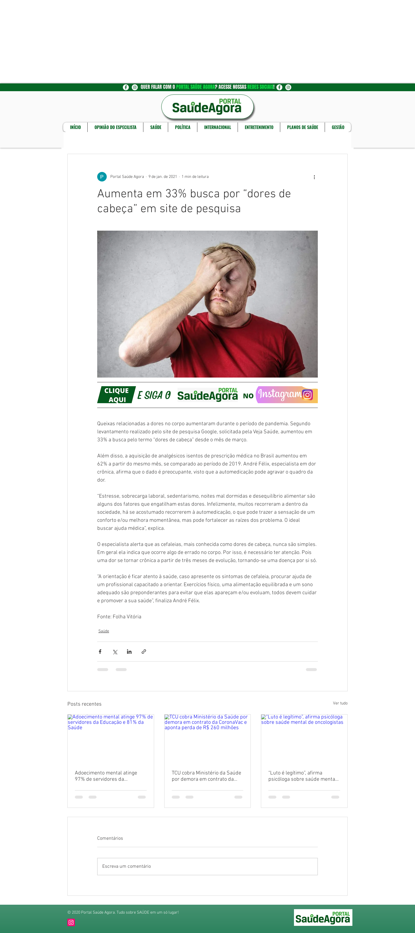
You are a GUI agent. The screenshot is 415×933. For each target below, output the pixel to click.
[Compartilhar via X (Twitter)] (114, 651)
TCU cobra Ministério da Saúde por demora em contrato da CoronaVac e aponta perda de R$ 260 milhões (206, 776)
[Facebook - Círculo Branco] (126, 87)
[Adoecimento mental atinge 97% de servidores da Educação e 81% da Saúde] (111, 739)
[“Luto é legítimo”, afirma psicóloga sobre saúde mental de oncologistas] (304, 739)
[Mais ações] (314, 176)
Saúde (103, 631)
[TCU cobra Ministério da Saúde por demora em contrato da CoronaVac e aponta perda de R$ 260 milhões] (208, 739)
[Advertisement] (179, 41)
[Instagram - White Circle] (135, 87)
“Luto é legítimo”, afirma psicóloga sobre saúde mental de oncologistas (302, 776)
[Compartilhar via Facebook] (100, 651)
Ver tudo (340, 703)
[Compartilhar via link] (144, 651)
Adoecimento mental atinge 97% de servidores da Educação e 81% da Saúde (106, 776)
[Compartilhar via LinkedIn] (129, 651)
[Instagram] (71, 922)
